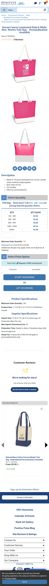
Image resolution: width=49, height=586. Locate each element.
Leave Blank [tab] (36, 269)
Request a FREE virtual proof (29, 263)
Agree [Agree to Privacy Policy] (24, 582)
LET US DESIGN (24, 288)
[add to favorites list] (41, 409)
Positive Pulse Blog (24, 528)
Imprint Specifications (25, 313)
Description (8, 175)
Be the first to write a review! (24, 389)
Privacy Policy (10, 578)
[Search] (45, 9)
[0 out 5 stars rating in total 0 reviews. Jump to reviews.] (12, 39)
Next (46, 445)
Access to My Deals (25, 497)
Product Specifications (24, 299)
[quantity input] (7, 235)
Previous (2, 445)
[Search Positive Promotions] (29, 9)
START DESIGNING (24, 277)
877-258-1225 (36, 203)
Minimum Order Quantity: (13, 241)
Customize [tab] (13, 269)
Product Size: (6, 307)
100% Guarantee (24, 509)
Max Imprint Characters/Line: (13, 324)
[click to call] (40, 3)
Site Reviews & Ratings (25, 534)
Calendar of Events (24, 516)
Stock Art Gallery (24, 522)
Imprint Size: (6, 318)
